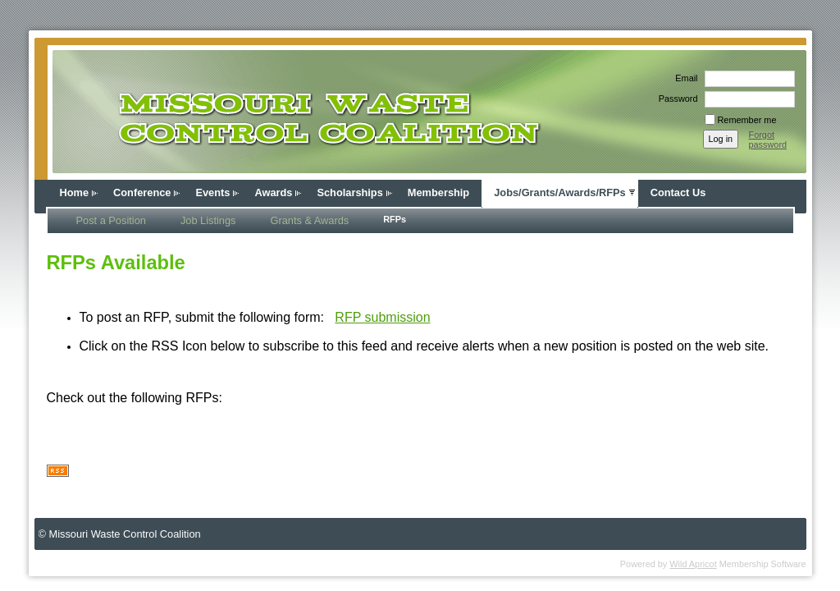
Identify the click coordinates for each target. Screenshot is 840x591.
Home (74, 192)
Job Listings (208, 220)
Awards (273, 192)
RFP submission (382, 317)
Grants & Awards (309, 220)
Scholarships (349, 192)
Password (675, 98)
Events (212, 192)
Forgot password (768, 139)
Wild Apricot (692, 564)
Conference (142, 192)
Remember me (747, 120)
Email (683, 78)
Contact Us (678, 192)
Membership (438, 192)
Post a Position (111, 220)
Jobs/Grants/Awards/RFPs (560, 192)
